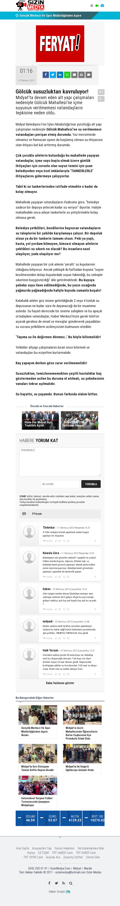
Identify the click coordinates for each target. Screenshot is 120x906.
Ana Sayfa (22, 848)
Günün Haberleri (64, 848)
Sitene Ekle (93, 857)
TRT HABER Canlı (62, 853)
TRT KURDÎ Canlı (86, 853)
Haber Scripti (57, 891)
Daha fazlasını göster (60, 683)
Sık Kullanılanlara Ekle (90, 848)
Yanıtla (49, 541)
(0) (59, 541)
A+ (101, 92)
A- (101, 99)
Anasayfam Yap (42, 848)
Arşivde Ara (53, 857)
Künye (31, 853)
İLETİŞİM (43, 853)
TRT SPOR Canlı (33, 857)
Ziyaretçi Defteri (73, 857)
